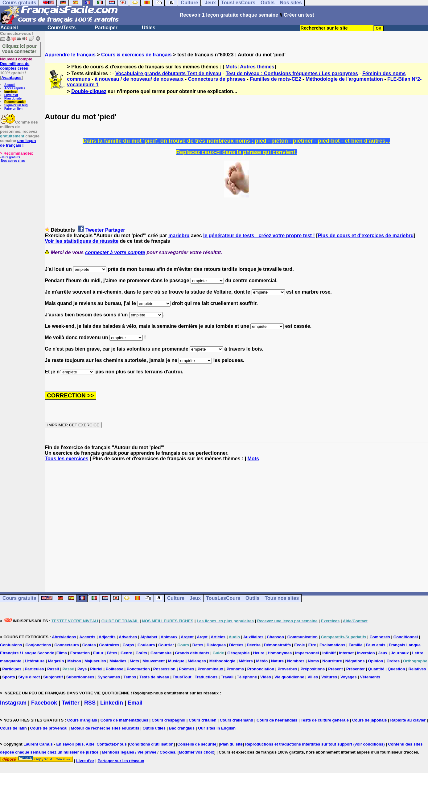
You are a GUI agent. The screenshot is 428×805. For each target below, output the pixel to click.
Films (61, 653)
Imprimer (11, 91)
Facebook (44, 703)
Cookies (167, 752)
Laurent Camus (38, 744)
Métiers (246, 661)
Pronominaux (210, 669)
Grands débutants (192, 653)
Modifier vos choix (196, 752)
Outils (252, 598)
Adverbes (128, 637)
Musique (176, 661)
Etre (312, 645)
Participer (106, 27)
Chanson (275, 637)
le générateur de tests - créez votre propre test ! (259, 235)
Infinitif (328, 653)
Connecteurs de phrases (216, 79)
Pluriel (96, 669)
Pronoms (235, 669)
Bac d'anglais (182, 728)
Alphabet (149, 637)
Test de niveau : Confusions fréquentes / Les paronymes (292, 73)
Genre (126, 653)
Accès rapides (14, 88)
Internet (346, 653)
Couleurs (146, 645)
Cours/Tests (61, 27)
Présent (335, 669)
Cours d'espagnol (168, 720)
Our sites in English (217, 728)
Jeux (195, 598)
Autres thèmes (257, 66)
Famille (356, 645)
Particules (34, 669)
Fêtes (112, 653)
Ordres (393, 661)
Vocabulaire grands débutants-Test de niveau (168, 73)
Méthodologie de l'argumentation (344, 79)
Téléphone (247, 677)
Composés (379, 637)
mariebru (178, 235)
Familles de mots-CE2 (275, 79)
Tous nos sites (282, 598)
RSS (90, 703)
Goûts (141, 653)
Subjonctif (53, 677)
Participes (11, 669)
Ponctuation (138, 669)
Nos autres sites (13, 160)
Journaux (400, 653)
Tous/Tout (182, 677)
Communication (302, 637)
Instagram (13, 703)
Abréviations (64, 637)
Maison (74, 661)
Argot (202, 637)
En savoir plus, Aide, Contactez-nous (91, 744)
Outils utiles (154, 728)
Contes (89, 645)
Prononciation (260, 669)
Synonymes (109, 677)
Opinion (375, 661)
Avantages (11, 77)
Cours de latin (13, 728)
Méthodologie (222, 661)
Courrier (166, 645)
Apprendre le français (70, 54)
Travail (227, 677)
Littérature (34, 661)
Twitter (71, 703)
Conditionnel (405, 637)
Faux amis (375, 645)
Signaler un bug (16, 105)
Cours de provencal (49, 728)
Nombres (295, 661)
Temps (129, 677)
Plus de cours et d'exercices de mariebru (366, 235)
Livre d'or (11, 95)
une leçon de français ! (18, 143)
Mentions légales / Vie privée (129, 752)
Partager (115, 230)
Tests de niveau (154, 677)
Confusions (11, 645)
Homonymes (280, 653)
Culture (175, 598)
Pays (82, 669)
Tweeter (94, 230)
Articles (218, 637)
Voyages (348, 677)
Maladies (117, 661)
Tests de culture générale (325, 720)
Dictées (236, 645)
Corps (128, 645)
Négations (355, 661)
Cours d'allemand (236, 720)
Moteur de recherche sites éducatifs (105, 728)
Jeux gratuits (10, 157)
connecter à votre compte (115, 252)
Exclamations (332, 645)
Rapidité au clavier (408, 720)
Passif (53, 669)
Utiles (148, 27)
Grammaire (161, 653)
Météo (262, 661)
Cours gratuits (19, 598)
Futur (98, 653)
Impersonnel (307, 653)
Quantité (376, 669)
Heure (258, 653)
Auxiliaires (253, 637)
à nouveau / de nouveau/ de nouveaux (139, 79)
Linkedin (111, 703)
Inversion (366, 653)
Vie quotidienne (289, 677)
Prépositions (313, 669)
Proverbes (287, 669)
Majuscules (95, 661)
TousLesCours (223, 598)
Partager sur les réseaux (120, 760)
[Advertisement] (236, 521)
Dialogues (216, 645)
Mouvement (153, 661)
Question (396, 669)
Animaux (169, 637)
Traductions (206, 677)
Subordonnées (80, 677)
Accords (87, 637)
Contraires (109, 645)
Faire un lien (13, 108)
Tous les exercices (66, 458)
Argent (187, 637)
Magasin (56, 661)
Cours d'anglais (82, 720)
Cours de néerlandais (277, 720)
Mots (231, 66)
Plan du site (13, 98)
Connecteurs (66, 645)
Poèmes (186, 669)
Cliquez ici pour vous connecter (19, 48)
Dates (197, 645)
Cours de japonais (369, 720)
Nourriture (332, 661)
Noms (313, 661)
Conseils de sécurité (196, 744)
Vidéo (265, 677)
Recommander (15, 102)
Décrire (254, 645)
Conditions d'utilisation (151, 744)
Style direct (29, 677)
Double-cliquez (88, 91)
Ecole (299, 645)
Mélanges (197, 661)
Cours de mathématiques (124, 720)
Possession (164, 669)
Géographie (238, 653)
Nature (277, 661)
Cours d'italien (202, 720)
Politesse (114, 669)
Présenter (355, 669)
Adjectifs (107, 637)
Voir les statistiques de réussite (81, 241)
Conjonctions (38, 645)
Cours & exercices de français (136, 54)
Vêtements (370, 677)
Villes (312, 677)
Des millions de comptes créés (16, 64)
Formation (80, 653)
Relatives (417, 669)
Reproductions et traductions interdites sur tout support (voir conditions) (315, 744)
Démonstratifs (277, 645)
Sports (8, 677)
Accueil (9, 27)
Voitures (329, 677)
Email (135, 703)
